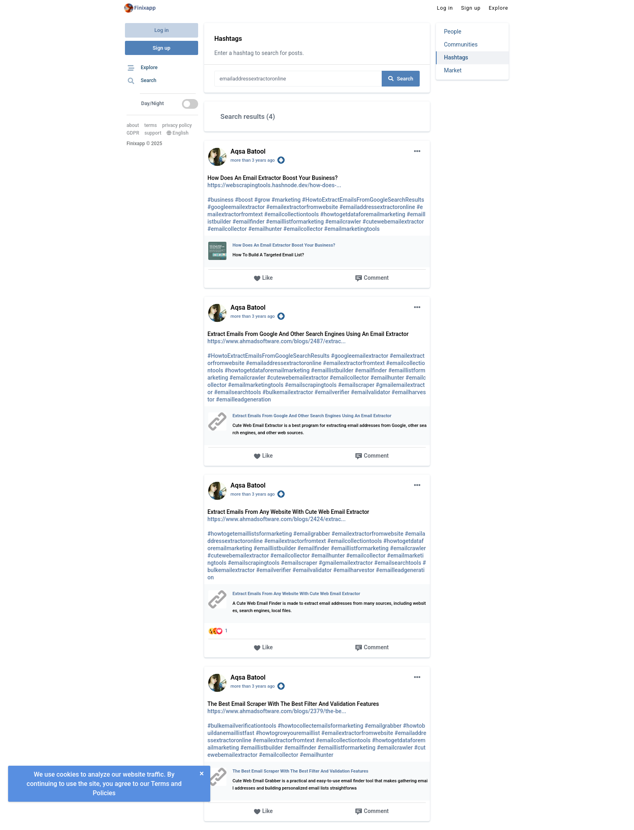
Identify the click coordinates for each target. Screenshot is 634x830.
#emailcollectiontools (291, 214)
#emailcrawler (343, 221)
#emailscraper (356, 385)
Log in (161, 30)
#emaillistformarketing (295, 221)
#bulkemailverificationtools (241, 725)
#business (220, 199)
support (152, 133)
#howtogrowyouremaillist (288, 733)
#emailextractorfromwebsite (302, 207)
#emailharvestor (353, 570)
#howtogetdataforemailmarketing (362, 214)
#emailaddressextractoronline (377, 207)
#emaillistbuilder (332, 370)
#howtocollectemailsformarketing (320, 725)
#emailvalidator (370, 392)
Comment (372, 278)
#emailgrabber (311, 533)
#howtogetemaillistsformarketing (249, 533)
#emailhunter (265, 229)
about (133, 125)
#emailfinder (248, 221)
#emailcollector (227, 229)
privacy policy (177, 125)
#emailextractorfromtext (354, 363)
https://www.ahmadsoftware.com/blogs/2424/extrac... (276, 519)
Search (400, 79)
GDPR (133, 133)
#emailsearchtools (237, 392)
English (177, 133)
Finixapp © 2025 (144, 143)
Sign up (162, 48)
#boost (244, 199)
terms (150, 125)
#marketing (286, 199)
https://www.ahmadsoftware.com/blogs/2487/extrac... (276, 341)
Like (263, 278)
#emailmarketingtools (352, 229)
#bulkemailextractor (287, 392)
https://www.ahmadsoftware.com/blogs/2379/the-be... (276, 711)
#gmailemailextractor (346, 563)
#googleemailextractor (236, 207)
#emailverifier (332, 392)
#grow (262, 199)
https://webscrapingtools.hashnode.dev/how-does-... (274, 185)
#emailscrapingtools (311, 385)
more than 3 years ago (252, 160)
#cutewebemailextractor (393, 221)
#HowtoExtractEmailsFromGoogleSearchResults (363, 199)
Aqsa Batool (248, 151)
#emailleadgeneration (243, 399)
